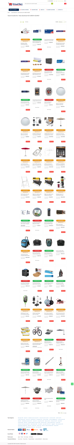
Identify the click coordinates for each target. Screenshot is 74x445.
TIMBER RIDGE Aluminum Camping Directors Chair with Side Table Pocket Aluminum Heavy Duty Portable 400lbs (48, 134)
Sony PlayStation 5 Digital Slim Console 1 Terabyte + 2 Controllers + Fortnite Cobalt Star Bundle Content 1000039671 (25, 223)
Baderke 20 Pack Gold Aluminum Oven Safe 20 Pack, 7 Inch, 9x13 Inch (25, 344)
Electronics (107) (44, 422)
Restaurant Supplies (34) (49, 425)
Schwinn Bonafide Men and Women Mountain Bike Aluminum (37, 344)
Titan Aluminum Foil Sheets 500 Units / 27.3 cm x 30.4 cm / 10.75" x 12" (49, 40)
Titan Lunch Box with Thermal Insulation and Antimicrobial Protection (37, 253)
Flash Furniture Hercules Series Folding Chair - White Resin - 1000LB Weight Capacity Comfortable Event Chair (25, 195)
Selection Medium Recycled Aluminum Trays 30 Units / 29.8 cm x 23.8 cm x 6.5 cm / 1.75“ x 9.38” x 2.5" (37, 372)
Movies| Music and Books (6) (22, 425)
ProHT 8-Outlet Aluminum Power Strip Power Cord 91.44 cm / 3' (48, 372)
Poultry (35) (35, 420)
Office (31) (29, 425)
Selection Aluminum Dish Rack (48, 399)
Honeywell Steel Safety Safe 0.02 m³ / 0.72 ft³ (48, 72)
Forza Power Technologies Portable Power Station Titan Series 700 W (25, 284)
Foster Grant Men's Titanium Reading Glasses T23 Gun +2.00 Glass (60, 225)
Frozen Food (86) (45, 419)
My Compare (26, 436)
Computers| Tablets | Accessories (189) (34, 422)
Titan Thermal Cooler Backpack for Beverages (48, 253)
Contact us (60, 9)
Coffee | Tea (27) (58, 417)
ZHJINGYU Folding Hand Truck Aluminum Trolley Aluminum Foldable (37, 134)
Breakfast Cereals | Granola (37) (33, 417)
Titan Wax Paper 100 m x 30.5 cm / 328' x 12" (48, 284)
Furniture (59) (58, 422)
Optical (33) (34, 425)
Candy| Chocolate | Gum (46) (44, 417)
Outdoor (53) (39, 425)
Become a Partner (25, 9)
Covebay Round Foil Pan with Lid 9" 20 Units (37, 223)
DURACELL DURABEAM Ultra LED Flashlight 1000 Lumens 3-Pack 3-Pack (60, 164)
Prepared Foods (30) (41, 420)
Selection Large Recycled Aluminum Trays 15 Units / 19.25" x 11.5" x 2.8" (25, 372)
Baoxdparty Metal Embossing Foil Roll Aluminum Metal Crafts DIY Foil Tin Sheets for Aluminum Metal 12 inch (25, 44)
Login (19, 436)
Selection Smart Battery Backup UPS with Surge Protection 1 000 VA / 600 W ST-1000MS (48, 223)
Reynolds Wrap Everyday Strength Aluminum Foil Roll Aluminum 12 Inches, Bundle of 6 (60, 44)
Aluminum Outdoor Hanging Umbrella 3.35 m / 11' (60, 342)
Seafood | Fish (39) (54, 420)
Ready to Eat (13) (47, 420)
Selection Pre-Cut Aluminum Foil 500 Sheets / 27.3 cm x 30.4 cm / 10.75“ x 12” (60, 72)
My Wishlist (31, 436)
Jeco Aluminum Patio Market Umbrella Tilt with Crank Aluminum (25, 164)
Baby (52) (25, 422)
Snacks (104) (60, 420)
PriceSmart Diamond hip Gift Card (60, 401)
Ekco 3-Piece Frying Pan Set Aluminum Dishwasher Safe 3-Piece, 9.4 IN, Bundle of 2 (48, 314)
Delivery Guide (35, 9)
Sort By (57, 21)
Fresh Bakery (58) (39, 419)
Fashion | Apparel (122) (51, 422)
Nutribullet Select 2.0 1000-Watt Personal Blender (59, 195)
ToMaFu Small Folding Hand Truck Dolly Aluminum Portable (36, 314)
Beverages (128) (20, 417)
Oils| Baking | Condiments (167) (27, 420)
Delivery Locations (51, 9)
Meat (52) (19, 420)
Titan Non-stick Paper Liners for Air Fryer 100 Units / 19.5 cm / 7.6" (37, 284)
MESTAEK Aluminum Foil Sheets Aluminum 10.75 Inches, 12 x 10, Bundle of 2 (37, 74)
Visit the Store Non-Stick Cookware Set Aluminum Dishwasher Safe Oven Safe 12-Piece (60, 314)
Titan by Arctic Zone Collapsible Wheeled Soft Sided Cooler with (25, 255)
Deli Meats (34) (33, 419)
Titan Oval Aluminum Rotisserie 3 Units (48, 102)
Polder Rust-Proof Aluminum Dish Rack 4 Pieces (48, 342)
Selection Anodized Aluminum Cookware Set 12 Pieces (37, 401)
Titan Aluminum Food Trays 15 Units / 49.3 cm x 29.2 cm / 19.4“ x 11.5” (37, 100)
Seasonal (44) (56, 425)
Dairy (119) (28, 419)
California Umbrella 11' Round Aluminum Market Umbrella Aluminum (48, 164)
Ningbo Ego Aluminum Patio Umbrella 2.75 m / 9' (25, 401)
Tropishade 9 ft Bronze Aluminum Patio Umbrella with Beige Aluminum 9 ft (60, 134)
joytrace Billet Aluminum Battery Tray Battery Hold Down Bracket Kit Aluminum (37, 164)
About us (42, 9)
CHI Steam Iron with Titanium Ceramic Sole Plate (60, 284)
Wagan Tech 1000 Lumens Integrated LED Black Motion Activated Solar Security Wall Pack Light (37, 195)
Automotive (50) (20, 422)
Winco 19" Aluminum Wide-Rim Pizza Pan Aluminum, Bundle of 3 (25, 134)
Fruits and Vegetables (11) (53, 419)
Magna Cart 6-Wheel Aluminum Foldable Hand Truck (60, 372)
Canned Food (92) (52, 417)
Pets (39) (43, 425)
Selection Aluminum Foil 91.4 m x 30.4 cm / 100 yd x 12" (25, 102)
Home (9, 12)
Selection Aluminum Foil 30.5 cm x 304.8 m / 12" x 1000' (37, 42)
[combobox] (39, 3)
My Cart (22, 436)
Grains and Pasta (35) (61, 419)
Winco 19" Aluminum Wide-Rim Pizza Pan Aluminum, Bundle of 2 (60, 104)
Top (72, 383)
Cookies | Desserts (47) (21, 419)
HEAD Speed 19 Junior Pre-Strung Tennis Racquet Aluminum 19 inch (25, 314)
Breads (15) (26, 417)
